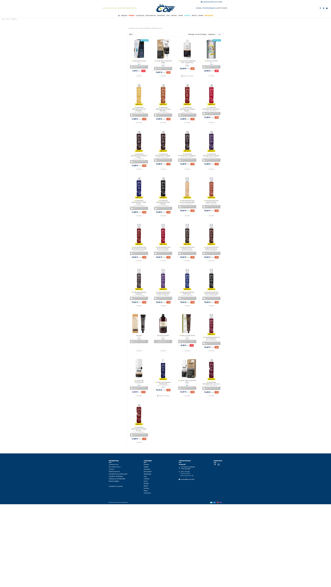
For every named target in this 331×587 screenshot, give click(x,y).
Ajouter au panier (187, 76)
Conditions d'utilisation (116, 476)
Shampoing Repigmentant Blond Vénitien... (163, 109)
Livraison (111, 469)
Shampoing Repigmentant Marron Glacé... (139, 155)
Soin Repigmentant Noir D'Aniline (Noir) (211, 293)
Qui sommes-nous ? (115, 467)
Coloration (147, 469)
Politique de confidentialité (117, 478)
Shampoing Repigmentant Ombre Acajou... (139, 429)
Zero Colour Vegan (187, 335)
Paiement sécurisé (114, 471)
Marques (146, 464)
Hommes (146, 488)
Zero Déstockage (139, 61)
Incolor (139, 335)
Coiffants (146, 478)
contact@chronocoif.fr (187, 479)
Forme (146, 481)
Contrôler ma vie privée (116, 486)
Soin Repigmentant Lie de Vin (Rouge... (211, 338)
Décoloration (148, 471)
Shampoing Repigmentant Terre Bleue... (139, 202)
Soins (145, 476)
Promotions (147, 493)
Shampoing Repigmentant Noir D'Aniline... (163, 202)
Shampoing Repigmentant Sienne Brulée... (187, 109)
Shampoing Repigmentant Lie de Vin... (211, 383)
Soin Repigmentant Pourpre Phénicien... (163, 293)
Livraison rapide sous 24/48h (212, 2)
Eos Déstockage (211, 61)
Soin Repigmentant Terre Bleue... (187, 293)
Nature (146, 490)
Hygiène (146, 467)
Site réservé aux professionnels (118, 474)
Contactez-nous (113, 464)
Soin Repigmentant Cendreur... (138, 293)
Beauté (146, 486)
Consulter (139, 76)
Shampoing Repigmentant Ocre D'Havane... (139, 109)
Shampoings (147, 474)
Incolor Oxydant (163, 335)
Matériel (146, 483)
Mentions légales (114, 481)
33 (219, 34)
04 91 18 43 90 (185, 471)
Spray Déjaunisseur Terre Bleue (163, 383)
